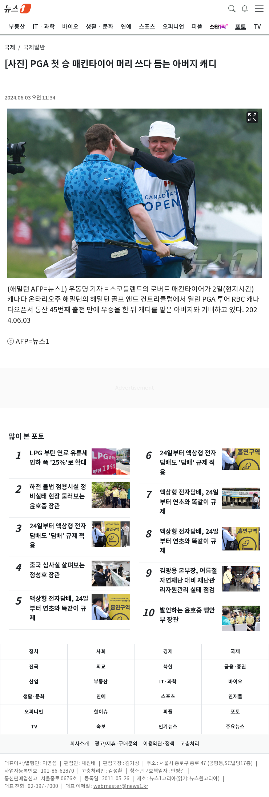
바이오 (235, 681)
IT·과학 (168, 681)
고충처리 (189, 743)
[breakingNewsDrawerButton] (244, 8)
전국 (34, 666)
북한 (168, 666)
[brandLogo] (17, 8)
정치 (34, 651)
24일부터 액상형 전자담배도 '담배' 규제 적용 (57, 535)
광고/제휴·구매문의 (116, 743)
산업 (34, 681)
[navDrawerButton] (259, 8)
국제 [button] (9, 47)
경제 (168, 651)
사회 (101, 651)
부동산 (101, 681)
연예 (101, 696)
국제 (235, 651)
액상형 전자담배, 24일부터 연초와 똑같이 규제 (58, 608)
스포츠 (168, 696)
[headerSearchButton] (232, 8)
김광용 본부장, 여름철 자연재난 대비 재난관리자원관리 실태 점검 (188, 580)
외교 (101, 666)
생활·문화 (34, 696)
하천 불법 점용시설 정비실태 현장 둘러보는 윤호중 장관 (57, 496)
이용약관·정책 (158, 743)
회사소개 (79, 743)
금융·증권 (235, 666)
